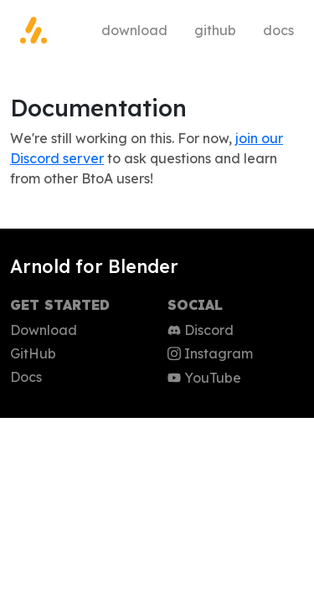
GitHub (215, 30)
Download (134, 30)
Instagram (210, 353)
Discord (200, 330)
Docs (278, 30)
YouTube (204, 377)
